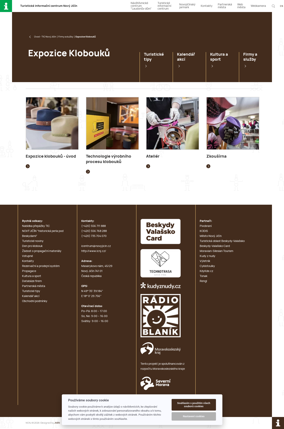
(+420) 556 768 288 (94, 231)
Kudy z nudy (207, 256)
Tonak (203, 276)
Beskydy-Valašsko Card (215, 246)
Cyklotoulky (207, 266)
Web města (241, 6)
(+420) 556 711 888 (93, 226)
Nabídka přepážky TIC (36, 226)
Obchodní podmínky (34, 301)
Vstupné (27, 256)
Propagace (29, 271)
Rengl (203, 281)
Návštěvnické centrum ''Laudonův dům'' (141, 6)
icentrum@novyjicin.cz (96, 246)
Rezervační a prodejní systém (41, 266)
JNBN (57, 423)
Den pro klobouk (32, 246)
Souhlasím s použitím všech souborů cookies (193, 405)
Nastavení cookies (194, 416)
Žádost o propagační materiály (41, 251)
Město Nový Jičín (211, 236)
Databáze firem (32, 281)
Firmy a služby (65, 37)
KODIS (204, 231)
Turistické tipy (154, 56)
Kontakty (207, 6)
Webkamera (258, 6)
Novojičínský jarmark (187, 6)
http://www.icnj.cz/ (93, 251)
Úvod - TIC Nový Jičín (45, 37)
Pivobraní (206, 226)
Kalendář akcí (186, 56)
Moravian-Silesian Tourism (216, 251)
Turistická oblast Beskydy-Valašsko (222, 241)
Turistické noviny (33, 241)
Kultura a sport (219, 56)
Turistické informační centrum (164, 6)
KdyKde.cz (206, 271)
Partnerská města (225, 6)
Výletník (205, 261)
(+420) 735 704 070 (94, 236)
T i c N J (48, 6)
